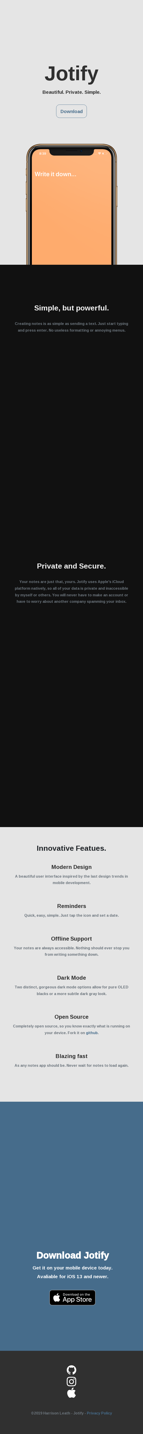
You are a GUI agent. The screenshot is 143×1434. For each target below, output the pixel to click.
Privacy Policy (99, 1413)
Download (72, 111)
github (92, 1032)
